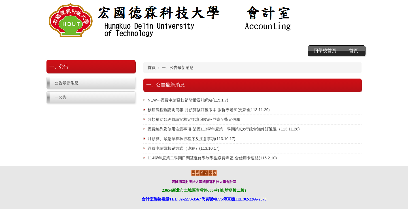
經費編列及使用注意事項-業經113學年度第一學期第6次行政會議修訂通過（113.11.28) (224, 129)
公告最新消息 (66, 83)
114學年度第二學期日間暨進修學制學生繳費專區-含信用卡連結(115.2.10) (212, 158)
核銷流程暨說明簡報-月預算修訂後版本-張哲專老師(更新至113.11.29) (209, 109)
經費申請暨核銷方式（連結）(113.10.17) (184, 148)
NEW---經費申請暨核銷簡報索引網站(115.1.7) (188, 100)
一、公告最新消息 (178, 67)
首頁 (353, 50)
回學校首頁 (325, 50)
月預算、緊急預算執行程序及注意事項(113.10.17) (191, 138)
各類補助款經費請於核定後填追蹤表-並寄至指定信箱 (194, 119)
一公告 (61, 97)
